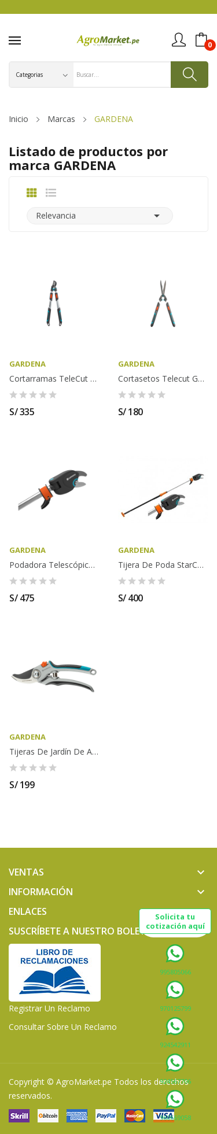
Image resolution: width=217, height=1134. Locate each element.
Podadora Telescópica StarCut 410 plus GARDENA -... (54, 565)
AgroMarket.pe (84, 1081)
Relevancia (100, 216)
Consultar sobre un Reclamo (63, 1026)
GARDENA (27, 364)
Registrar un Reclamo (49, 1008)
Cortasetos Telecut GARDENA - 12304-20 (163, 379)
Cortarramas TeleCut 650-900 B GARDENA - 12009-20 (54, 379)
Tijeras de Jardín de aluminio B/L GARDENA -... (54, 752)
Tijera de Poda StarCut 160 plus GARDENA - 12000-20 (163, 565)
